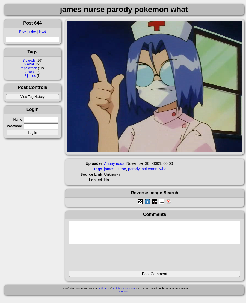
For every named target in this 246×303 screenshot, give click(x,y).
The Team (129, 292)
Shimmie (104, 292)
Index (32, 32)
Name (17, 120)
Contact (124, 295)
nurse (31, 72)
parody (30, 60)
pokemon (30, 68)
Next (42, 32)
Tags (98, 169)
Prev (22, 32)
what (30, 64)
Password (14, 126)
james (31, 76)
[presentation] (110, 260)
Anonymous (114, 163)
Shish (116, 292)
